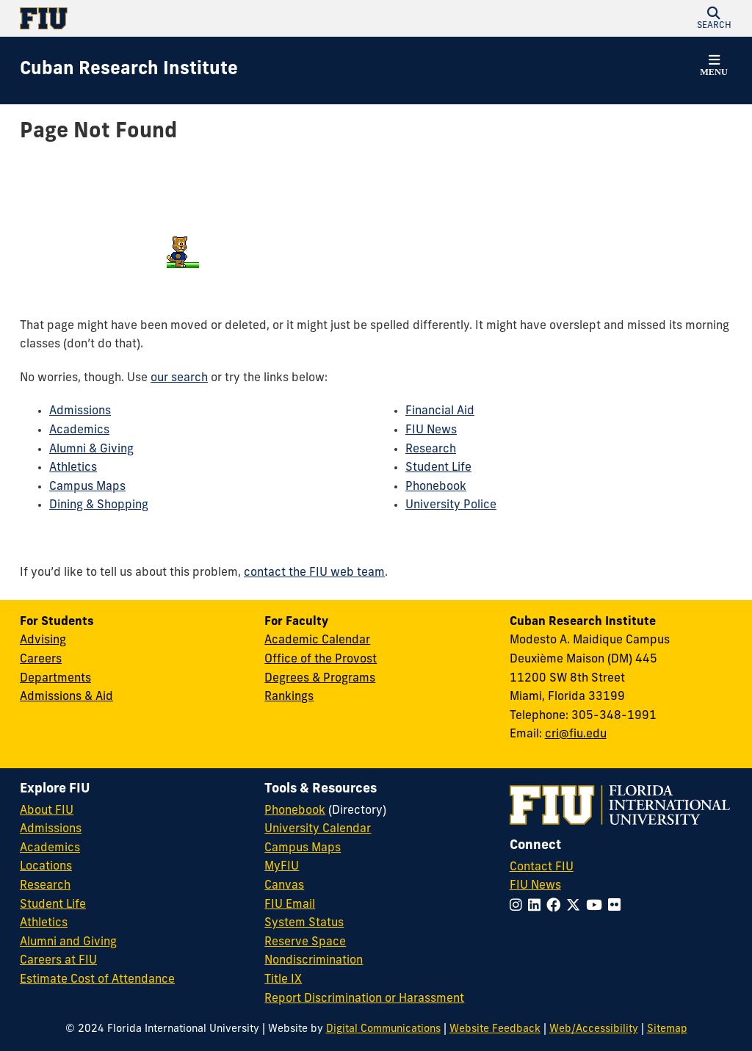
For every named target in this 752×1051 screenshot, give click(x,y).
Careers (41, 659)
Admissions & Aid (66, 697)
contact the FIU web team (314, 573)
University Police (450, 505)
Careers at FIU (58, 961)
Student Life (438, 468)
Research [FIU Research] (45, 886)
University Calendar (317, 829)
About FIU (46, 811)
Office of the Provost (320, 659)
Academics (79, 430)
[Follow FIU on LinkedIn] (537, 906)
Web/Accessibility (593, 1029)
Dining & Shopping (98, 505)
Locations (46, 867)
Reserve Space (305, 942)
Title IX (283, 980)
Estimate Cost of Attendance (97, 980)
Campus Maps (87, 487)
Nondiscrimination (313, 961)
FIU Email (289, 905)
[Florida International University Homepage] (198, 18)
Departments (55, 679)
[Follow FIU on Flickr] (617, 906)
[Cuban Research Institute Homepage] (129, 70)
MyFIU (281, 867)
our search (179, 378)
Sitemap (667, 1029)
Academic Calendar (317, 640)
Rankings (289, 697)
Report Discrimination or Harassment (364, 999)
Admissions (80, 411)
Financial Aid (439, 411)
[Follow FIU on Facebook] (556, 906)
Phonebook (435, 487)
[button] (713, 18)
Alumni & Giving (91, 449)
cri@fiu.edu (576, 734)
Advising (43, 640)
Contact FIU (542, 867)
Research (430, 449)
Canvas (284, 886)
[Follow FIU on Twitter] (576, 906)
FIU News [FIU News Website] (535, 886)
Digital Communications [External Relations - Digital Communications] (383, 1029)
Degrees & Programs (319, 679)
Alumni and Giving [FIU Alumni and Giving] (68, 942)
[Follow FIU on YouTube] (597, 906)
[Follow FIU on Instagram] (519, 906)
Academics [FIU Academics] (50, 848)
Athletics (73, 468)
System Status (304, 923)
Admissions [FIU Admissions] (51, 829)
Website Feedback (494, 1029)
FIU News (431, 430)
